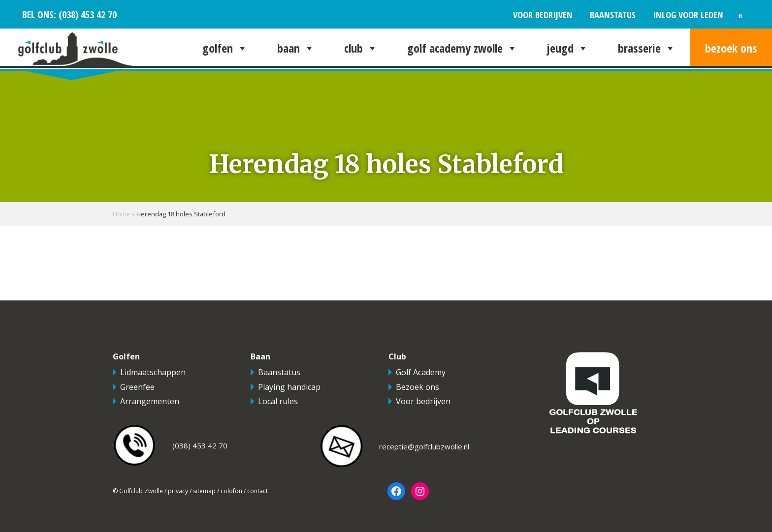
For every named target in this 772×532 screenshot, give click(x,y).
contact (257, 491)
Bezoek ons (731, 48)
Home (121, 213)
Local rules (278, 401)
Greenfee (137, 387)
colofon (231, 491)
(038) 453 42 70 (86, 14)
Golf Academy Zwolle (462, 48)
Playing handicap (289, 387)
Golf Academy (421, 372)
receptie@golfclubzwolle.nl (424, 446)
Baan (296, 48)
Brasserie (647, 48)
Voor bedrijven (543, 14)
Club (361, 48)
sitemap (204, 491)
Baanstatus (613, 14)
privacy (178, 491)
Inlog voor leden (688, 14)
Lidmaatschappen (153, 372)
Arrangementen (149, 401)
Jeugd (567, 48)
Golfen (225, 48)
